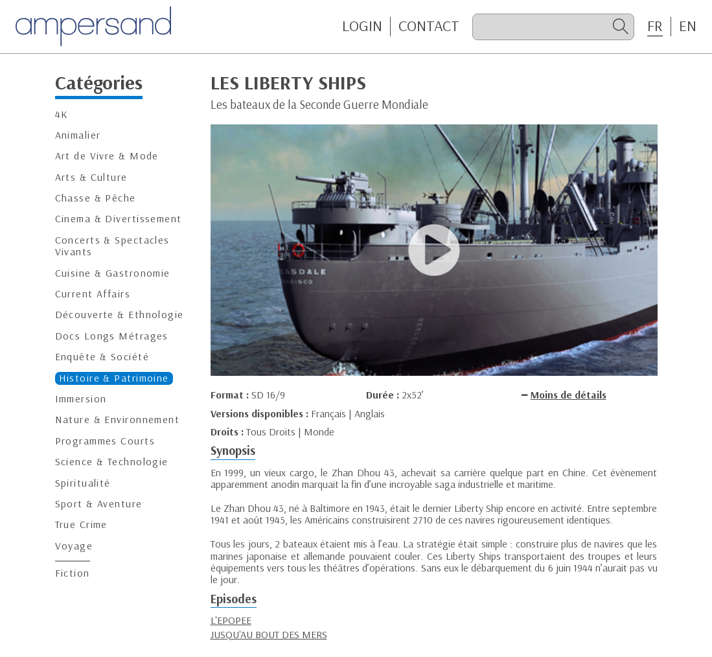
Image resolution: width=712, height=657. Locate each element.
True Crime (81, 524)
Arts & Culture (91, 177)
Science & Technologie (111, 461)
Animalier (78, 135)
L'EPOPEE (231, 620)
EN (687, 26)
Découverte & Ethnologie (119, 314)
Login (362, 26)
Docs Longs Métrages (111, 336)
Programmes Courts (105, 441)
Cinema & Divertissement (118, 219)
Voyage (74, 546)
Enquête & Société (102, 357)
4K (62, 114)
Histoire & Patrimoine (114, 378)
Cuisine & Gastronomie (112, 273)
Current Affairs (93, 294)
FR (655, 26)
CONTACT (428, 26)
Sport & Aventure (99, 504)
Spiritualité (83, 483)
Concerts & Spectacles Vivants (112, 246)
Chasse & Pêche (95, 198)
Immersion (81, 399)
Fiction (72, 573)
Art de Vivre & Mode (107, 156)
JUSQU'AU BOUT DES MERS (269, 634)
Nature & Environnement (117, 419)
